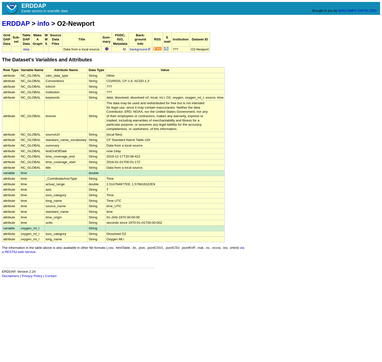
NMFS (352, 10)
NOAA (342, 10)
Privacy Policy (32, 276)
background (140, 49)
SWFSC (363, 10)
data (26, 49)
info (43, 23)
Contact (51, 276)
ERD (373, 10)
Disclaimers (10, 276)
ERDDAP (16, 23)
